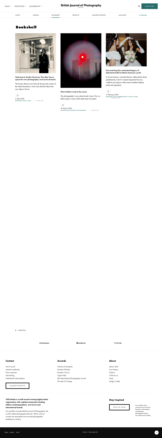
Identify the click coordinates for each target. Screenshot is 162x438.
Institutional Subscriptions (15, 378)
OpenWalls (61, 375)
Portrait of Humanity (65, 366)
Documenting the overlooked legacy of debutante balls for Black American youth (123, 71)
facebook (81, 343)
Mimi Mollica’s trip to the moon (74, 91)
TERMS (6, 432)
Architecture (65, 110)
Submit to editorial (13, 369)
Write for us (113, 375)
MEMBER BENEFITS (17, 386)
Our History (113, 369)
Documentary (81, 110)
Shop (111, 378)
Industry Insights (99, 15)
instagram (44, 343)
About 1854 (113, 366)
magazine (122, 15)
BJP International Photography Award (71, 378)
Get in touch (10, 366)
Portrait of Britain (63, 369)
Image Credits (114, 381)
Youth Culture (133, 96)
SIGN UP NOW (119, 407)
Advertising (10, 375)
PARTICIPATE (19, 6)
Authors (112, 372)
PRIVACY (12, 432)
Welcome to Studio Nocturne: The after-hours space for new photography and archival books (35, 78)
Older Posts (20, 330)
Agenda (36, 15)
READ (7, 6)
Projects (76, 15)
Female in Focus (63, 372)
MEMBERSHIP (34, 6)
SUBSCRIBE (149, 6)
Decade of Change (64, 381)
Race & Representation (120, 96)
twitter (118, 343)
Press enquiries (11, 372)
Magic (25, 100)
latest (17, 15)
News (29, 100)
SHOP (17, 432)
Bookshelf (56, 15)
